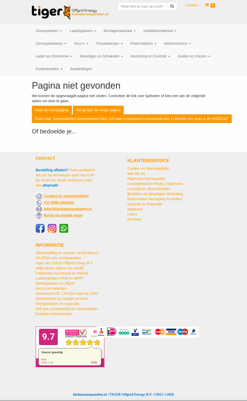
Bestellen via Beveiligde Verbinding (155, 194)
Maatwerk (135, 209)
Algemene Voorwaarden (146, 179)
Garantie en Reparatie (144, 204)
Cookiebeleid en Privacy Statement (155, 184)
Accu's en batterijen (51, 288)
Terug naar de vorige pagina (98, 110)
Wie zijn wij (136, 174)
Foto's (132, 214)
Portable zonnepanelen (54, 314)
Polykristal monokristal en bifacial (62, 273)
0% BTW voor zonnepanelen (58, 258)
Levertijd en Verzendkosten (148, 189)
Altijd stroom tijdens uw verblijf (60, 268)
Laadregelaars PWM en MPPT (60, 278)
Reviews (134, 219)
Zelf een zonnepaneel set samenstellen (67, 309)
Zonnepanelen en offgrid (55, 283)
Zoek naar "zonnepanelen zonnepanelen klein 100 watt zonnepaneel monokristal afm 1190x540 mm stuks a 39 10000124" (131, 119)
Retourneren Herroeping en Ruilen (154, 199)
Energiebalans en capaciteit (57, 304)
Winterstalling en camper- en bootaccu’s (67, 253)
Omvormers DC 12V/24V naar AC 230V (67, 293)
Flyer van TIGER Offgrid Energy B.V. (64, 263)
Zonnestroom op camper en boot (61, 299)
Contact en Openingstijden (148, 168)
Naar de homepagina (51, 110)
